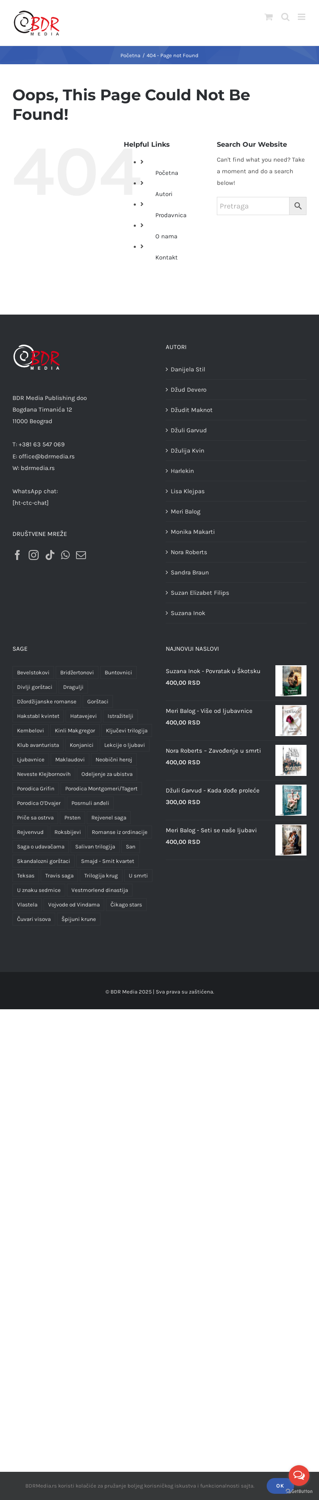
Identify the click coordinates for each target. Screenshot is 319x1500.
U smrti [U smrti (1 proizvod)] (138, 875)
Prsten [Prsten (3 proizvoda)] (72, 817)
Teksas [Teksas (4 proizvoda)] (25, 875)
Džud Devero (188, 389)
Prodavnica (170, 215)
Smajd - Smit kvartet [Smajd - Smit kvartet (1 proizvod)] (107, 861)
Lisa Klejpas (188, 491)
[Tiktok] (50, 555)
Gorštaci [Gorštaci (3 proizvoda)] (97, 701)
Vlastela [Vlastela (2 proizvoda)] (27, 904)
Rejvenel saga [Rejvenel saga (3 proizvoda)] (108, 817)
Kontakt (166, 257)
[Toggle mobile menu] (302, 16)
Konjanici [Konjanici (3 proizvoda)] (81, 745)
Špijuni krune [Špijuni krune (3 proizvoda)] (78, 919)
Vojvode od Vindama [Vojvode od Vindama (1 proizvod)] (74, 904)
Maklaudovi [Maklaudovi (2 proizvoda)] (70, 759)
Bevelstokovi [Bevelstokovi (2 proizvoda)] (33, 672)
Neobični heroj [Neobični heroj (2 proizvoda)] (114, 759)
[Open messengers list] (299, 1475)
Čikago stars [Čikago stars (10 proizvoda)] (126, 904)
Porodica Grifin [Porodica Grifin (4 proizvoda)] (35, 788)
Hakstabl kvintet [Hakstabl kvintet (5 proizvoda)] (38, 716)
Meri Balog (185, 511)
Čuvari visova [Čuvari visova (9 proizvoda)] (34, 919)
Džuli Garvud (189, 430)
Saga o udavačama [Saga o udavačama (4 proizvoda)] (40, 846)
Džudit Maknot (192, 410)
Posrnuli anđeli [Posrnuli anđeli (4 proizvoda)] (90, 803)
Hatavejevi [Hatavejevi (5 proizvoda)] (83, 716)
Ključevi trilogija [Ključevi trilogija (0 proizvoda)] (126, 730)
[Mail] (81, 555)
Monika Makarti (193, 532)
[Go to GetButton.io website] (299, 1491)
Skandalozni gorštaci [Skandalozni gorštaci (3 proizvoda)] (43, 861)
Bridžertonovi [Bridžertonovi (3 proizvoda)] (77, 672)
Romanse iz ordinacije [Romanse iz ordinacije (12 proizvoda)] (119, 832)
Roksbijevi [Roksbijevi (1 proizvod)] (67, 832)
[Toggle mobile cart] (269, 16)
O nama (166, 236)
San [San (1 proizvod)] (130, 846)
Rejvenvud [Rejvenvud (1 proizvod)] (30, 832)
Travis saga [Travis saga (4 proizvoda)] (59, 875)
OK (280, 1486)
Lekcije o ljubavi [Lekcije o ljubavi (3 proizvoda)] (124, 745)
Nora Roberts (189, 552)
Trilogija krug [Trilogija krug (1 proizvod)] (101, 875)
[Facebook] (17, 555)
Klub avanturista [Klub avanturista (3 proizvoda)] (38, 745)
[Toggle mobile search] (285, 16)
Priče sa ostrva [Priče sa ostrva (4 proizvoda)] (35, 817)
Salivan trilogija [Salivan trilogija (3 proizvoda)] (95, 846)
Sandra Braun (190, 572)
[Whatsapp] (65, 555)
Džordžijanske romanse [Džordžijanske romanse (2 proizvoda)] (46, 701)
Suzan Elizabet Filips (200, 592)
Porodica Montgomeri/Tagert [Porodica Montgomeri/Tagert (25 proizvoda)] (101, 788)
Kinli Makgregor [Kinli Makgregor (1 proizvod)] (75, 730)
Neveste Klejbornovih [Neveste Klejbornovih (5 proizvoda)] (44, 774)
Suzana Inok (188, 613)
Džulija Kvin (187, 450)
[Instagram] (34, 555)
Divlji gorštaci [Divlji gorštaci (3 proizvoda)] (34, 687)
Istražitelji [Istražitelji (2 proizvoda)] (120, 716)
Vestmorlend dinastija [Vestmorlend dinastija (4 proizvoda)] (99, 890)
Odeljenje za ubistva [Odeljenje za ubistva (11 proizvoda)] (107, 774)
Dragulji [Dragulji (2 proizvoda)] (73, 687)
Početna (166, 173)
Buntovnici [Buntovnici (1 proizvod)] (118, 672)
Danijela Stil (188, 369)
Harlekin (182, 471)
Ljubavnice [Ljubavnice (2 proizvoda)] (30, 759)
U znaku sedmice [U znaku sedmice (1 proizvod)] (39, 890)
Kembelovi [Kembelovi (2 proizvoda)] (30, 730)
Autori (163, 194)
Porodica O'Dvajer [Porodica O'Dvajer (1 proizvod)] (39, 803)
